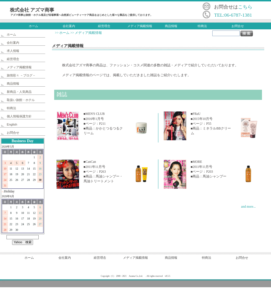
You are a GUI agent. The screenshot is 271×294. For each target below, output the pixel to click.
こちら (245, 7)
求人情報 (13, 50)
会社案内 (69, 26)
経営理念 (104, 26)
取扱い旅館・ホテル (21, 100)
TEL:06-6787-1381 (233, 15)
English (12, 124)
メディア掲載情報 (139, 26)
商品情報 (171, 26)
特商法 (202, 26)
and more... (248, 206)
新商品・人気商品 (19, 91)
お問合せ (237, 26)
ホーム (33, 26)
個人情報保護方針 (19, 116)
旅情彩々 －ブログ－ (21, 75)
